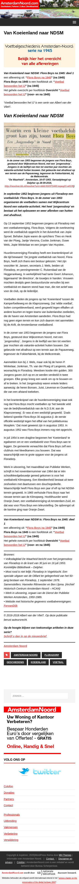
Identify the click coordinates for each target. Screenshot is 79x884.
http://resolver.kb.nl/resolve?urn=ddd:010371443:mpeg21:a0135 (39, 186)
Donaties (9, 792)
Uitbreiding (10, 820)
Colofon (8, 786)
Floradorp (52, 655)
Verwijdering (11, 839)
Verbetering (11, 833)
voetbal (58, 662)
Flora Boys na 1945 (39, 77)
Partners (9, 799)
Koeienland (38, 662)
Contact (8, 805)
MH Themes (65, 855)
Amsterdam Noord (15, 645)
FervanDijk (11, 605)
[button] (73, 22)
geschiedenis (15, 662)
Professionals (12, 814)
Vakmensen (11, 827)
